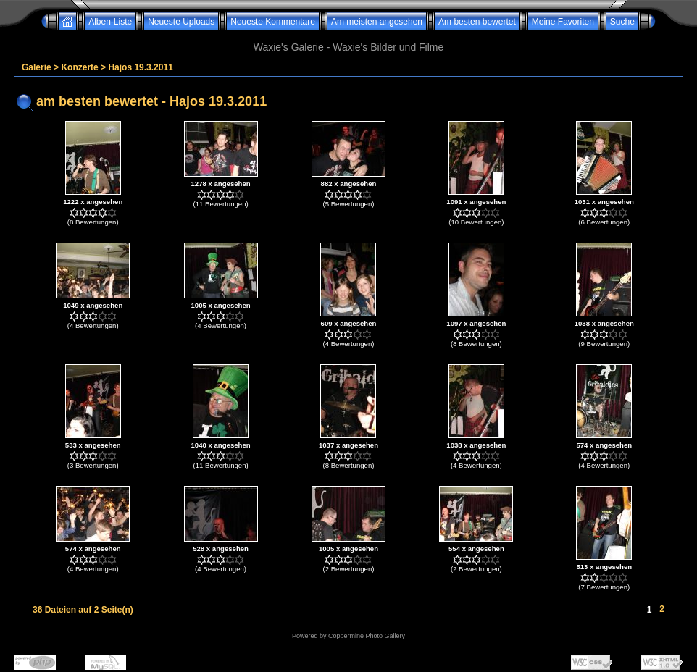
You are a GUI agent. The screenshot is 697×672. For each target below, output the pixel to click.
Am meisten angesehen (376, 22)
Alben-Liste (110, 22)
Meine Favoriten (563, 22)
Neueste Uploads (181, 22)
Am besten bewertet (477, 22)
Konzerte (79, 67)
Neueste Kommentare (272, 22)
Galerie (36, 67)
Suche (622, 22)
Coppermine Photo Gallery (366, 635)
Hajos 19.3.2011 (140, 67)
